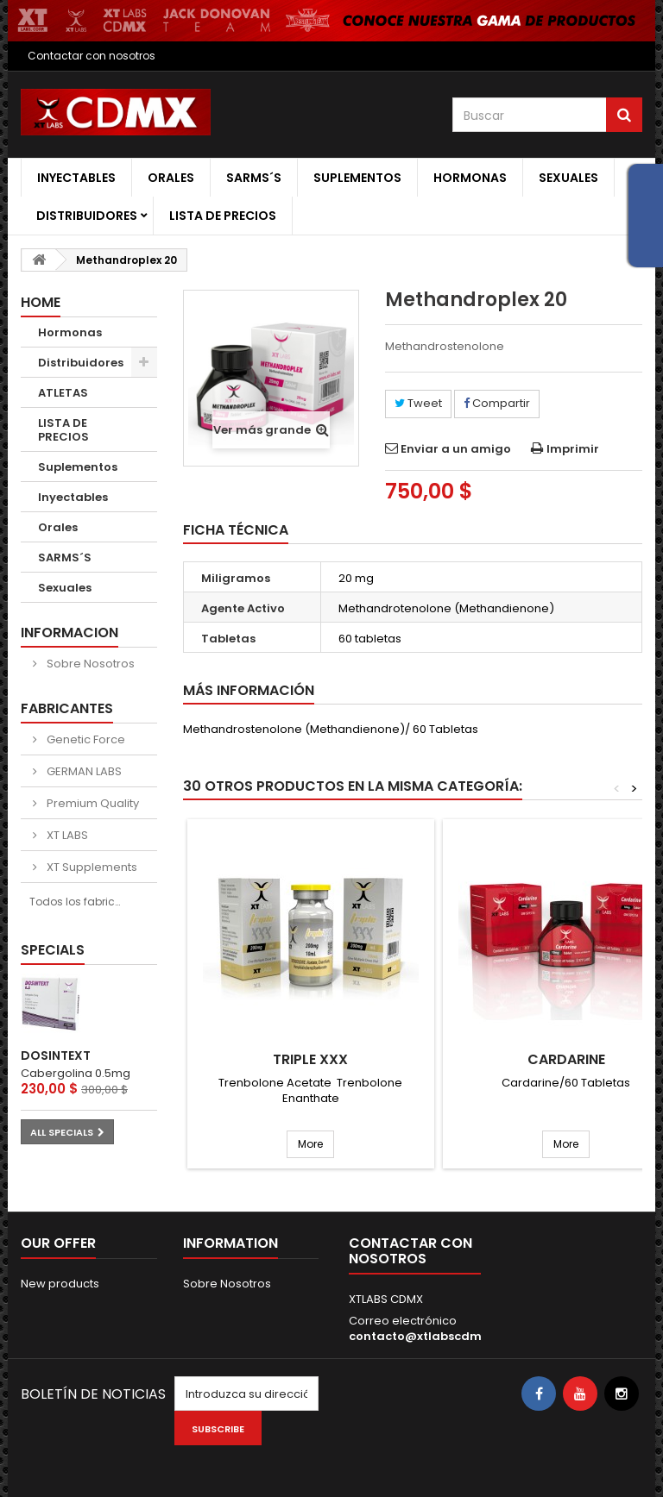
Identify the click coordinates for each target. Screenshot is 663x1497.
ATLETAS (63, 393)
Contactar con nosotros (91, 55)
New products (60, 1283)
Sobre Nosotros (89, 663)
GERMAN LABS (83, 771)
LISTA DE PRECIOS (222, 215)
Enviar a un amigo (456, 449)
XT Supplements (90, 867)
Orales (171, 177)
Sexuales (568, 177)
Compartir (497, 403)
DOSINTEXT (56, 1055)
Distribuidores (86, 215)
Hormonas (470, 177)
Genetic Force (84, 739)
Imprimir (572, 449)
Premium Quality (91, 803)
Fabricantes (67, 708)
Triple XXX (310, 1060)
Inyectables (76, 177)
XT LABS (66, 835)
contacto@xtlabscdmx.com (433, 1336)
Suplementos (357, 177)
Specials (53, 950)
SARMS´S (253, 177)
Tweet (418, 403)
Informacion (69, 632)
